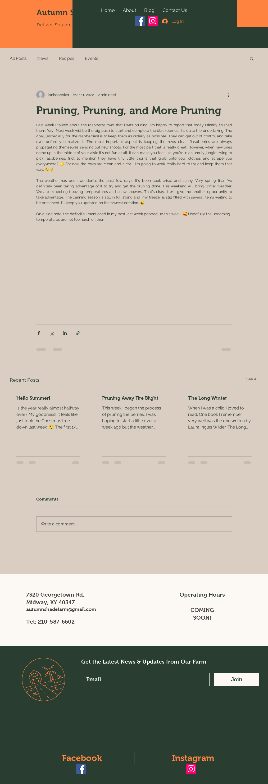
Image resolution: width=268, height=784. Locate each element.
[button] (251, 58)
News (42, 58)
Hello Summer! (33, 398)
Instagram (193, 758)
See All (252, 379)
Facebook (82, 758)
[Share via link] (77, 333)
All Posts (18, 58)
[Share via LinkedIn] (64, 333)
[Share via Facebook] (38, 333)
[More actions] (229, 95)
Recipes (66, 58)
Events (91, 58)
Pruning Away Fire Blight (130, 398)
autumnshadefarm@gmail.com (61, 609)
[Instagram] (153, 21)
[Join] (236, 679)
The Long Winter (207, 398)
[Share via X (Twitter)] (51, 333)
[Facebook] (140, 21)
